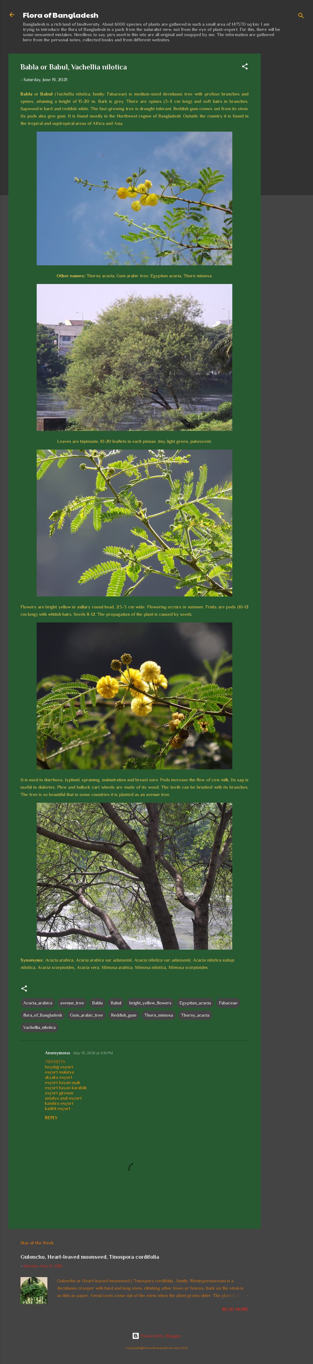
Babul (116, 1002)
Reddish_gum (123, 1015)
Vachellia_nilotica (39, 1027)
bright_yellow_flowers (150, 1002)
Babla (97, 1002)
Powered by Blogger (156, 1335)
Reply (51, 1117)
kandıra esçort (59, 1103)
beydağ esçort (59, 1066)
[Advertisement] (285, 145)
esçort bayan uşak (62, 1082)
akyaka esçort (58, 1077)
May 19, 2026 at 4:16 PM (92, 1053)
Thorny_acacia (195, 1015)
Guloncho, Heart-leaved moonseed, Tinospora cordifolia (89, 1257)
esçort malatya (59, 1071)
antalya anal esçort (63, 1098)
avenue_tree (72, 1002)
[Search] (301, 16)
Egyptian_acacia (195, 1002)
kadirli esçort (57, 1108)
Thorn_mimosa (158, 1015)
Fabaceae (228, 1002)
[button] (245, 67)
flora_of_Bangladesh (42, 1015)
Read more (235, 1309)
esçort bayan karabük (66, 1087)
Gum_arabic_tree (86, 1015)
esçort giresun (59, 1092)
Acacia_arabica (37, 1002)
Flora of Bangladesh (60, 14)
